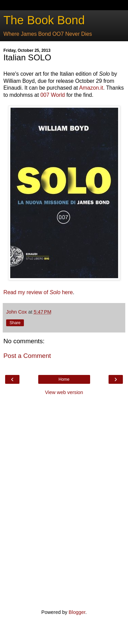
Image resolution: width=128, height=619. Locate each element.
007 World (52, 95)
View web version (64, 392)
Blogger (77, 612)
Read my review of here (38, 292)
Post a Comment (27, 355)
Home (63, 379)
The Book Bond (44, 20)
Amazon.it (91, 88)
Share (15, 322)
